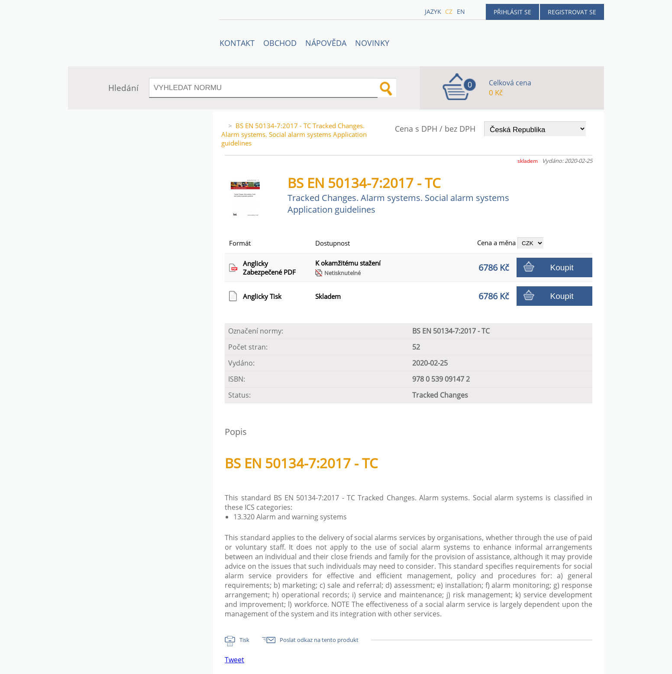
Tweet (234, 659)
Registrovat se (572, 12)
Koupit (562, 267)
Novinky (372, 43)
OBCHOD (280, 43)
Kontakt (237, 43)
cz (448, 11)
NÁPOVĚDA (325, 43)
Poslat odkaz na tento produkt (319, 640)
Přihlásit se (512, 12)
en (461, 11)
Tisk (244, 640)
